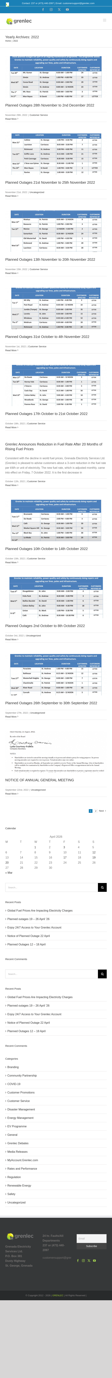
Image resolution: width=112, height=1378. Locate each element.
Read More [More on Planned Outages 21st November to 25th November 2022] (11, 196)
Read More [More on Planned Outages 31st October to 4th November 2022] (11, 350)
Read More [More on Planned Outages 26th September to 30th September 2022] (11, 716)
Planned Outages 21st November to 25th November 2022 (50, 182)
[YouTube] (94, 1260)
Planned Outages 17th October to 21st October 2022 (46, 414)
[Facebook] (77, 1260)
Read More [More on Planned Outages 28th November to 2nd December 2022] (11, 119)
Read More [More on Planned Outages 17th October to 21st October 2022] (11, 427)
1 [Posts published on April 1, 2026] (35, 847)
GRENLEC (57, 1295)
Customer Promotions (21, 1092)
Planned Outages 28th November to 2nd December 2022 (49, 105)
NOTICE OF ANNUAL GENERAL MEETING (39, 780)
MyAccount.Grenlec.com (22, 1160)
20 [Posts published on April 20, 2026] (7, 862)
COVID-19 (13, 1084)
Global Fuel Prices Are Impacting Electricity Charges (40, 910)
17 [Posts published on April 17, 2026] (65, 857)
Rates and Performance (22, 1168)
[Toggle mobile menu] (105, 20)
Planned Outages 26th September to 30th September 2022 (51, 703)
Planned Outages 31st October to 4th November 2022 (47, 337)
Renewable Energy (19, 1185)
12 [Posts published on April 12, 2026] (94, 852)
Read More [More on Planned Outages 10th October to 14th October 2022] (11, 562)
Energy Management (20, 1117)
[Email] (92, 1238)
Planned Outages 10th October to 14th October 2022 (46, 549)
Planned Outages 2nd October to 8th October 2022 (45, 626)
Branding (13, 1067)
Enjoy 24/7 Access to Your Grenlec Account (34, 927)
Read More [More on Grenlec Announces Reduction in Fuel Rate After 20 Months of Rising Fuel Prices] (11, 485)
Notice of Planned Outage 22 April (28, 935)
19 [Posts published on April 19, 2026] (94, 857)
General (12, 1134)
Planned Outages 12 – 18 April (26, 944)
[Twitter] (89, 1260)
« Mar (8, 872)
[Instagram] (83, 1260)
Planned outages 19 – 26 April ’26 (28, 919)
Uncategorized (37, 192)
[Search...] (51, 887)
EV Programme (17, 1126)
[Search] (102, 887)
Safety (11, 1194)
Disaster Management (21, 1109)
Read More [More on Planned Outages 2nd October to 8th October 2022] (11, 639)
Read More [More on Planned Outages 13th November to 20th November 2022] (11, 273)
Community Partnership (22, 1075)
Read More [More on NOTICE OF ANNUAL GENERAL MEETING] (11, 793)
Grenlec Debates (17, 1143)
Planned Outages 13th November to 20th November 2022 (50, 259)
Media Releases (17, 1151)
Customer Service (39, 115)
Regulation (14, 1177)
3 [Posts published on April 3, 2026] (64, 847)
